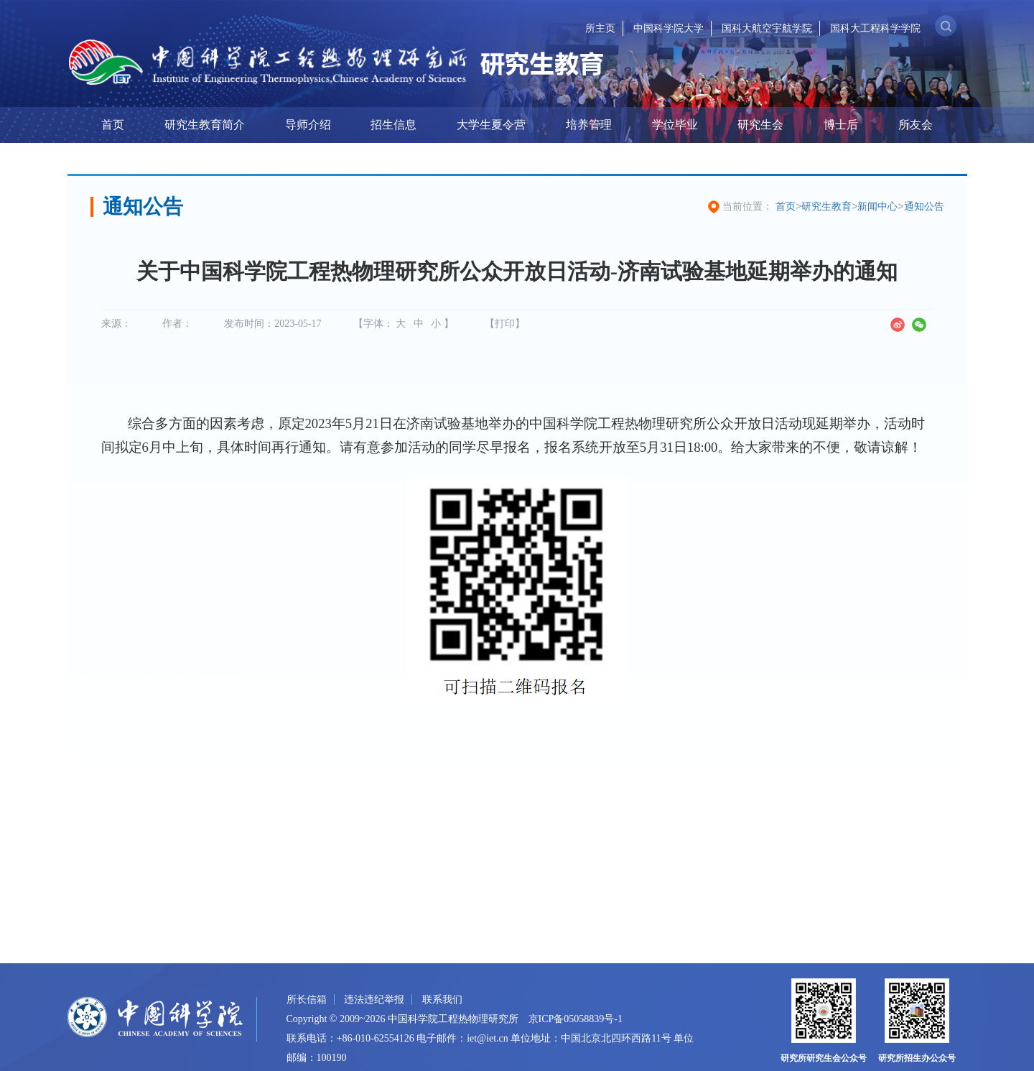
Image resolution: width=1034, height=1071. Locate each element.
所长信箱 (307, 999)
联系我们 (442, 999)
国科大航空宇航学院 (767, 28)
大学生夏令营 (491, 125)
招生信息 (393, 125)
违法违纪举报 (374, 999)
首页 (112, 125)
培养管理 (589, 125)
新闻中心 (877, 206)
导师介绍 (308, 125)
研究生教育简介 (204, 125)
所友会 (915, 125)
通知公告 (924, 206)
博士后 (841, 125)
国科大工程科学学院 (875, 28)
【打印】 (505, 323)
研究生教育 (826, 206)
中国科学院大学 (668, 28)
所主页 (600, 28)
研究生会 (760, 125)
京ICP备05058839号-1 (575, 1019)
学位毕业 (675, 125)
